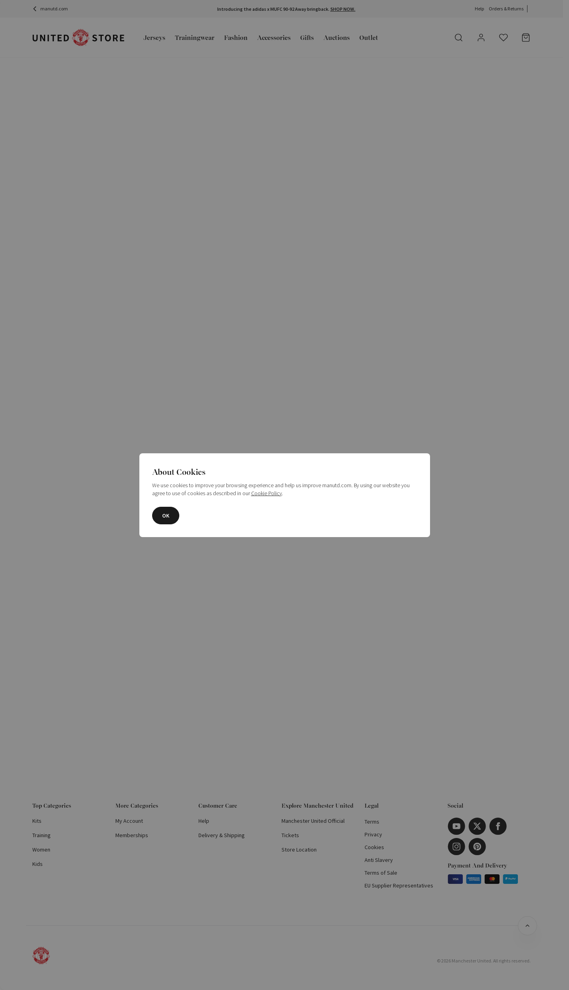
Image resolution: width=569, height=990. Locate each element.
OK (165, 515)
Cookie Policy (266, 493)
